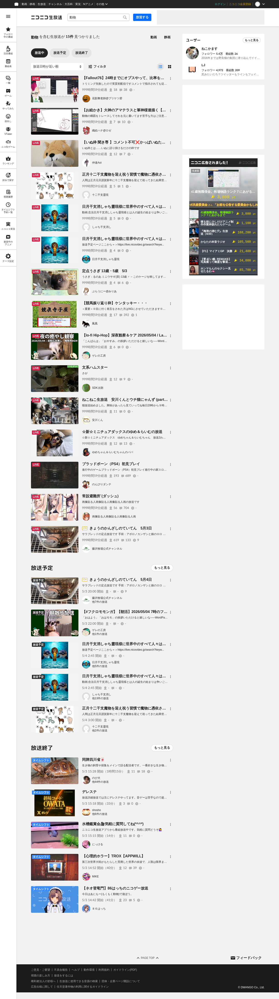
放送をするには (63, 975)
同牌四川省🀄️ (93, 760)
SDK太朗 (97, 387)
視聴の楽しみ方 (40, 975)
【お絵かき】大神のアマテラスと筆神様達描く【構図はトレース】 (136, 110)
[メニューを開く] (8, 16)
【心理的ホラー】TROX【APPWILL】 (113, 856)
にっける (97, 844)
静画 (32, 4)
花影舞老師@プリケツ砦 (107, 98)
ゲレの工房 (99, 355)
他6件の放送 (99, 814)
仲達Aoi (96, 162)
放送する (142, 17)
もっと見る (162, 567)
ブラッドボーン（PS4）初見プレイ (111, 464)
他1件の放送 (99, 634)
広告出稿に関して (42, 986)
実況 (78, 4)
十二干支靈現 (100, 194)
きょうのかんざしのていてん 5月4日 (120, 580)
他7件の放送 (99, 601)
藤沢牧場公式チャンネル (107, 548)
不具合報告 (61, 969)
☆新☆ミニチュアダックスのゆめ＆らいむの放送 (122, 432)
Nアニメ (88, 4)
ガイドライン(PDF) (125, 969)
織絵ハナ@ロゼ (101, 130)
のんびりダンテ (101, 484)
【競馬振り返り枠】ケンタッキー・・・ (115, 303)
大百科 (69, 4)
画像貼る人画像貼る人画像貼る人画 (114, 516)
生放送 (42, 4)
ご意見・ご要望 (40, 969)
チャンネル (55, 4)
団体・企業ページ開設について (121, 981)
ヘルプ (76, 969)
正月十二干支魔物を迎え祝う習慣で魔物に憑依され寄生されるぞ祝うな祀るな (146, 174)
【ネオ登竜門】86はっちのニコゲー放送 (115, 888)
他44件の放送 (100, 781)
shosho (96, 810)
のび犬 (96, 778)
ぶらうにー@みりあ (104, 291)
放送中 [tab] (39, 53)
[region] (8, 503)
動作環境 (89, 969)
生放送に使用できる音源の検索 (78, 981)
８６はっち (99, 908)
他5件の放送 (99, 666)
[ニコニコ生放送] (46, 17)
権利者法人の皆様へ (43, 981)
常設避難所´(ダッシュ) (100, 496)
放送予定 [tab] (59, 53)
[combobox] (98, 17)
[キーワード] (98, 17)
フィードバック (249, 958)
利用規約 (103, 969)
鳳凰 (95, 323)
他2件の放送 (99, 730)
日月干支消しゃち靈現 (105, 259)
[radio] (160, 66)
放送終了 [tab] (81, 53)
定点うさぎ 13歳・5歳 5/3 (104, 271)
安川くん (97, 420)
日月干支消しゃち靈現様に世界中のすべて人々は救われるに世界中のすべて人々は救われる (157, 207)
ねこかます (209, 48)
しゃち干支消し (101, 227)
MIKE (95, 876)
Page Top (148, 958)
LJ (203, 65)
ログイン (220, 4)
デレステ (89, 792)
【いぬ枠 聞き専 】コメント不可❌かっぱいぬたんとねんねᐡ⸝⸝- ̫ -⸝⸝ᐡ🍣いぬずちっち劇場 (155, 142)
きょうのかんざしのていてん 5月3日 (120, 528)
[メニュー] (170, 78)
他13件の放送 (100, 698)
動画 (24, 4)
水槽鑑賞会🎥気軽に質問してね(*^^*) (113, 824)
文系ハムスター (95, 367)
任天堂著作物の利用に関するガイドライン (83, 986)
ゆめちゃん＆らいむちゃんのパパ (112, 452)
